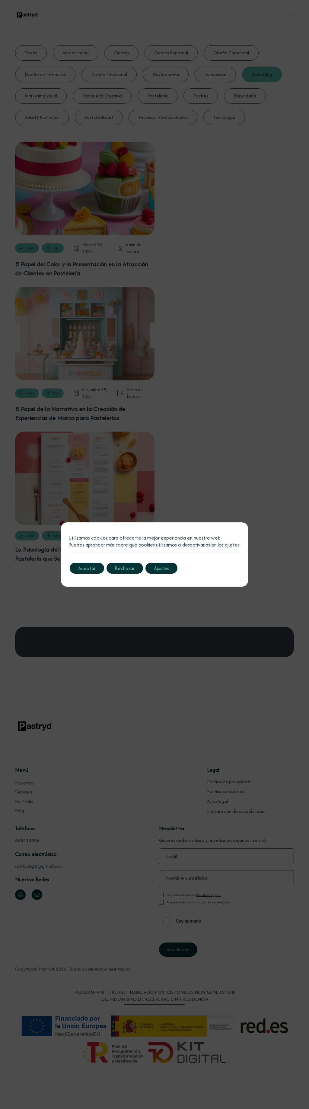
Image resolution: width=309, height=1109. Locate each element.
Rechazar (127, 568)
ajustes (232, 544)
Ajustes (164, 568)
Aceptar (87, 568)
